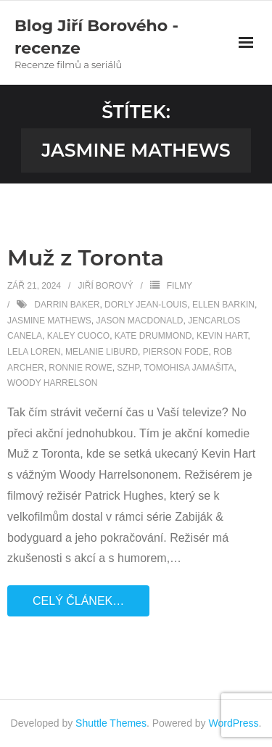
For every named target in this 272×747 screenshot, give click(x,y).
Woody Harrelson (52, 383)
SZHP (128, 368)
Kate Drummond (153, 336)
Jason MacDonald (139, 320)
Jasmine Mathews (49, 320)
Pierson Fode (176, 352)
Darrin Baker (66, 305)
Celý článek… (78, 601)
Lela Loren (33, 352)
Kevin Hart (222, 336)
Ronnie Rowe (80, 368)
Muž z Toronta (85, 257)
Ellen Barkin (223, 305)
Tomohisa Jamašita (189, 368)
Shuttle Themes (111, 723)
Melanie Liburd (101, 352)
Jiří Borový (105, 286)
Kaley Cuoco (78, 336)
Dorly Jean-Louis (145, 305)
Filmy (179, 286)
